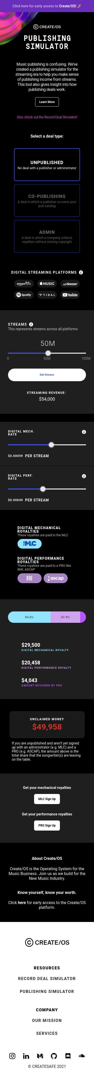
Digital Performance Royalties (41, 560)
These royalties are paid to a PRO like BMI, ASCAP (44, 567)
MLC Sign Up (47, 799)
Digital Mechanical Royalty (46, 650)
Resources (47, 968)
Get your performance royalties (47, 814)
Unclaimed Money (47, 719)
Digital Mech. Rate (21, 433)
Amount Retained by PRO (42, 685)
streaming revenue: (47, 392)
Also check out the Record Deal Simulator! (47, 117)
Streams (17, 324)
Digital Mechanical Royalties (39, 529)
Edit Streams (47, 374)
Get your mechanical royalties (47, 788)
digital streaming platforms (44, 272)
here (22, 902)
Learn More (47, 102)
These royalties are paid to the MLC (43, 535)
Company (47, 1010)
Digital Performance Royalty (47, 668)
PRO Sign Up (46, 825)
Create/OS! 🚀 (47, 6)
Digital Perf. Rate (20, 477)
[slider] (48, 353)
